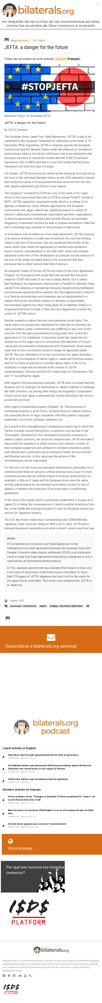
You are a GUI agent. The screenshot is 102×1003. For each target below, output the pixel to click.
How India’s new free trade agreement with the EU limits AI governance (43, 755)
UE (87, 606)
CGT (21, 600)
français (73, 59)
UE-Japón (39, 40)
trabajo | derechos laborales (66, 606)
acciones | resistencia (23, 606)
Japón (43, 606)
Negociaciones (19, 40)
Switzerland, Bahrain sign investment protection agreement (38, 779)
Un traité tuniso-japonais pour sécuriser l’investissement (37, 824)
